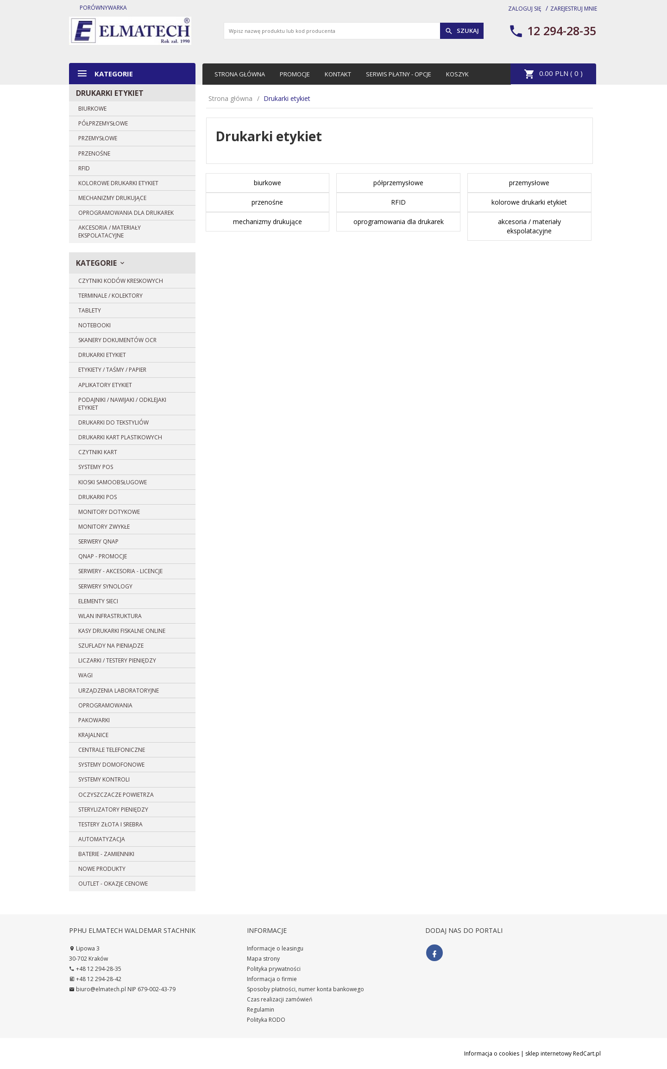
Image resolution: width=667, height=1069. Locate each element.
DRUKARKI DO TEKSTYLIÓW (113, 422)
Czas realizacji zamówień (279, 999)
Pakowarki (94, 720)
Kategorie (104, 73)
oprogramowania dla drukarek (126, 213)
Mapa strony (263, 959)
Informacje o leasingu (275, 948)
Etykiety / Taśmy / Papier (112, 370)
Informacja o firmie (272, 979)
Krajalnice (93, 735)
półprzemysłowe (103, 123)
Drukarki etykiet (110, 93)
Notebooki (94, 325)
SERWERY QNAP (98, 541)
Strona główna (239, 74)
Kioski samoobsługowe (112, 482)
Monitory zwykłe (104, 527)
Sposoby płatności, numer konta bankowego (305, 989)
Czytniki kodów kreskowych (120, 281)
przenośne (94, 153)
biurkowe (92, 109)
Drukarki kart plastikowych (120, 437)
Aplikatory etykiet (105, 385)
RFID (84, 168)
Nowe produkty (102, 869)
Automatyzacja (101, 839)
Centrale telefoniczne (111, 750)
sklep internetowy (548, 1053)
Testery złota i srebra (110, 824)
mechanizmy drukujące (112, 198)
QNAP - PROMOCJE (102, 556)
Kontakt (338, 74)
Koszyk (457, 74)
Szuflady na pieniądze (111, 646)
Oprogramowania (105, 705)
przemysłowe (97, 138)
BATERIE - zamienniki (106, 854)
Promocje (295, 74)
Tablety (89, 310)
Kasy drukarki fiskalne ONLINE (121, 631)
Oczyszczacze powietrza (116, 795)
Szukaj (462, 31)
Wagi (85, 675)
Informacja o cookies (491, 1053)
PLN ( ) (553, 74)
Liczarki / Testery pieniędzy (117, 660)
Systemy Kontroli (104, 779)
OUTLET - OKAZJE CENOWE (113, 884)
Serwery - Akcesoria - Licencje (120, 571)
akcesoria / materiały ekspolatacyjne (109, 231)
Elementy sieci (98, 601)
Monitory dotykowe (109, 512)
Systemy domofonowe (111, 765)
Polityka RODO (266, 1020)
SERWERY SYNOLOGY (105, 586)
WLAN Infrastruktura (110, 616)
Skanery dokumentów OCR (117, 340)
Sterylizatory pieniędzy (113, 809)
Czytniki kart (97, 452)
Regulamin (260, 1009)
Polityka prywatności (274, 969)
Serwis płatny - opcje (398, 74)
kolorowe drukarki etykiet (118, 183)
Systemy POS (95, 467)
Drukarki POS (97, 497)
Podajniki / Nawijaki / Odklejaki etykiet (122, 404)
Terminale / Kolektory (110, 296)
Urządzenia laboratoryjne (118, 690)
